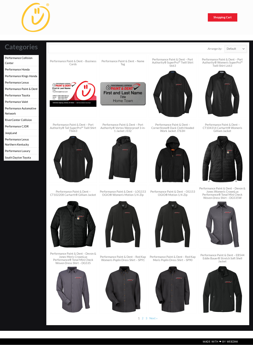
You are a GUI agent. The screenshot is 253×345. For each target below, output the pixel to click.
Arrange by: (214, 48)
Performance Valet (16, 102)
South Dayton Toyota (18, 159)
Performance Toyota (17, 96)
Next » (153, 318)
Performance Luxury (17, 152)
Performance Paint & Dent (21, 89)
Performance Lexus (17, 83)
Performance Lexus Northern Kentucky (17, 143)
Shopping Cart (222, 17)
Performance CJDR (17, 127)
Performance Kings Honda (21, 76)
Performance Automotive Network (20, 112)
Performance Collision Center (18, 60)
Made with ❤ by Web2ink (220, 342)
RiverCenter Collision (18, 121)
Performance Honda (17, 69)
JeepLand (11, 134)
